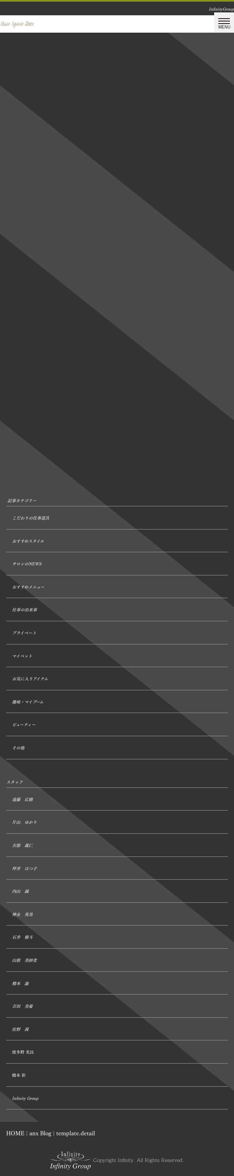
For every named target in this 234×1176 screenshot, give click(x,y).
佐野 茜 (20, 1029)
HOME (15, 1133)
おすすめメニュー (28, 587)
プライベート (24, 633)
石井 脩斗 (22, 937)
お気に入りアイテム (30, 679)
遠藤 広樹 (22, 800)
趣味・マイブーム (27, 702)
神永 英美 (22, 914)
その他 (18, 748)
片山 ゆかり (24, 822)
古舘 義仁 (22, 845)
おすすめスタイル (28, 541)
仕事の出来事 (24, 610)
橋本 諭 (20, 983)
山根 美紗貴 (24, 960)
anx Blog (40, 1133)
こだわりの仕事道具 (30, 518)
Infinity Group (25, 1098)
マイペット (22, 656)
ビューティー (24, 725)
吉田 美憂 (22, 1006)
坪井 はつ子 (24, 869)
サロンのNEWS (26, 564)
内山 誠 (20, 891)
